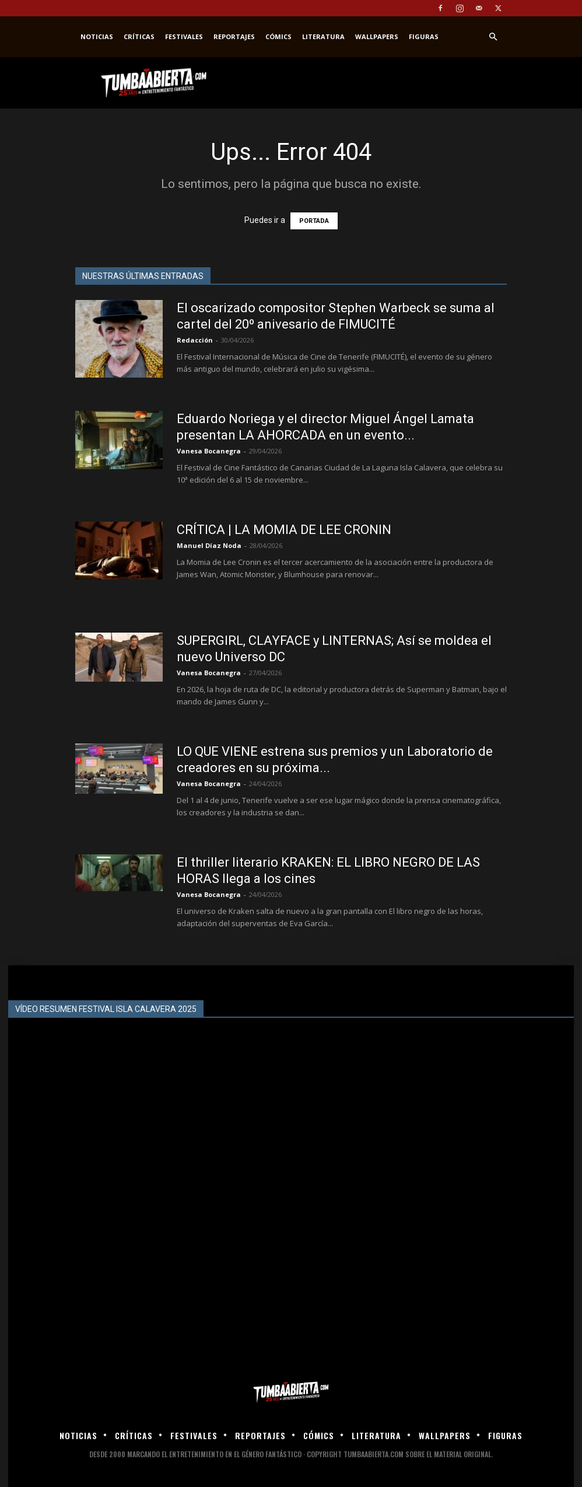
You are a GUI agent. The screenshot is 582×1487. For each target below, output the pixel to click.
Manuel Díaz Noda (209, 545)
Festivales (184, 36)
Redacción (195, 340)
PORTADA (314, 221)
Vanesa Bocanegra (209, 450)
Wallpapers (376, 36)
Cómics (278, 36)
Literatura (323, 36)
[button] (493, 37)
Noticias (96, 36)
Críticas (139, 36)
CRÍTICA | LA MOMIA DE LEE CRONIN (284, 529)
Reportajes (234, 36)
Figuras (424, 36)
